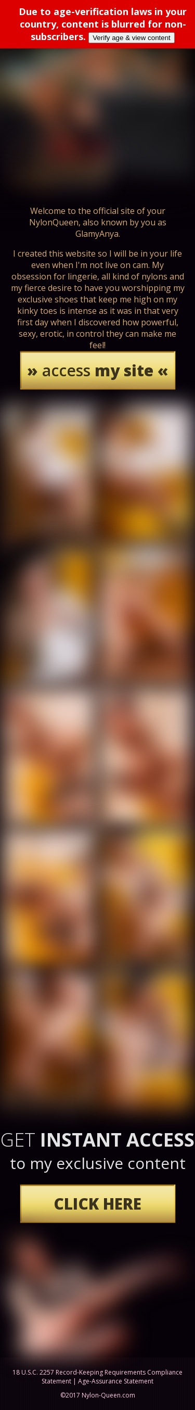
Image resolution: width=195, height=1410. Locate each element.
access (97, 370)
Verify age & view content (132, 38)
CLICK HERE (97, 1203)
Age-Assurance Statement (115, 1381)
